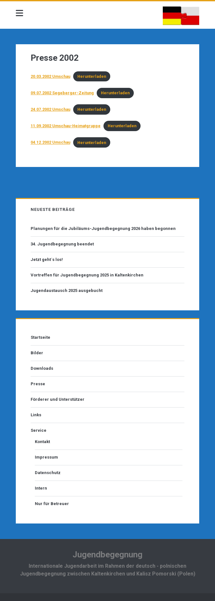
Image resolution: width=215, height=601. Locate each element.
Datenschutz (48, 472)
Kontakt (42, 441)
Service (38, 430)
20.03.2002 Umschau (50, 76)
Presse (38, 383)
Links (36, 414)
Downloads (42, 368)
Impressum (46, 457)
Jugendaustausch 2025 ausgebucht (67, 290)
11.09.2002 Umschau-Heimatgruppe (66, 125)
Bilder (37, 352)
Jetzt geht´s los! (47, 259)
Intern (41, 488)
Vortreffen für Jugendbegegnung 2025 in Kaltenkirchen (87, 275)
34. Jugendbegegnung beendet (62, 244)
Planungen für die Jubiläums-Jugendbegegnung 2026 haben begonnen (103, 228)
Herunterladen (91, 76)
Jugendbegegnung (107, 554)
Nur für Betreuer (52, 503)
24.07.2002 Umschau (50, 109)
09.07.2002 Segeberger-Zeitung (62, 92)
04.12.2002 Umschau (50, 142)
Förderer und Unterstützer (57, 399)
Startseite (40, 337)
